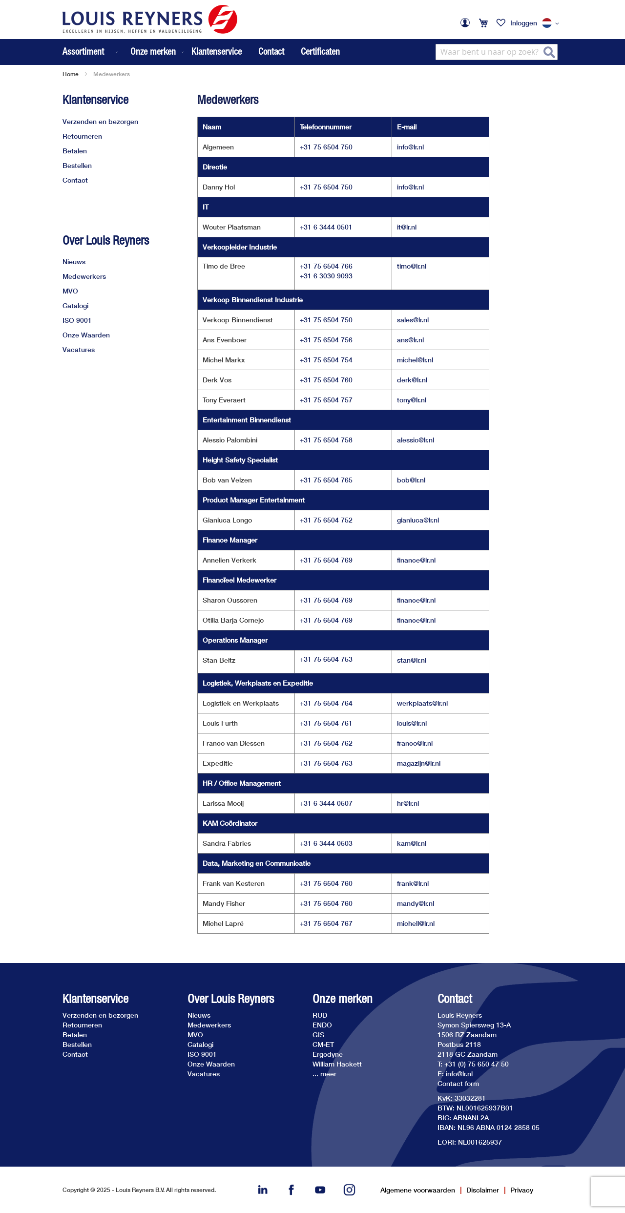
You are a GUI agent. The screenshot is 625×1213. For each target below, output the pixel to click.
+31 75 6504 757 (326, 400)
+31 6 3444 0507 (326, 803)
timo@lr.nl (411, 266)
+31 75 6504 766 (326, 266)
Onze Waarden (86, 335)
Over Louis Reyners (105, 240)
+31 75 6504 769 (326, 560)
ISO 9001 (77, 320)
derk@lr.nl (412, 380)
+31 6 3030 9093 (326, 276)
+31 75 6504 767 (326, 923)
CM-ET (323, 1044)
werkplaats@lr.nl (422, 703)
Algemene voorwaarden (417, 1190)
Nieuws (73, 261)
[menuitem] (91, 52)
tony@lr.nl (411, 400)
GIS (318, 1034)
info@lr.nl (410, 147)
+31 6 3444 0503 (326, 843)
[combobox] (497, 52)
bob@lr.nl (411, 480)
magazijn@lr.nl (418, 763)
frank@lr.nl (413, 883)
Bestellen (77, 165)
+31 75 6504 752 (326, 520)
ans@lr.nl (410, 339)
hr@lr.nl (408, 803)
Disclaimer (482, 1190)
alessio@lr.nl (415, 440)
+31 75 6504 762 (326, 743)
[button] (552, 23)
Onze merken (342, 998)
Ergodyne (327, 1054)
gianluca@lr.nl (418, 520)
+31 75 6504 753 (326, 659)
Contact (271, 51)
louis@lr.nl (412, 723)
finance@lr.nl (416, 560)
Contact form (458, 1083)
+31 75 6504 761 (326, 723)
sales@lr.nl (413, 319)
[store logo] (149, 19)
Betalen (74, 150)
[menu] (124, 52)
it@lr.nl (407, 227)
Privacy (521, 1190)
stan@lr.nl (411, 660)
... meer (324, 1073)
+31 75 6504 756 (326, 339)
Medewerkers (84, 276)
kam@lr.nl (411, 843)
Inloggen (523, 23)
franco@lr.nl (415, 743)
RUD (319, 1015)
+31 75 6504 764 (326, 703)
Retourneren (82, 136)
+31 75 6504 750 (326, 147)
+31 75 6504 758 (326, 440)
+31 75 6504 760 (326, 380)
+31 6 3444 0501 (326, 227)
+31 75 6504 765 (326, 480)
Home (70, 74)
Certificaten (320, 51)
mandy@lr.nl (415, 903)
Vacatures (78, 349)
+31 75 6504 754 (326, 360)
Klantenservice (216, 51)
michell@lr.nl (416, 923)
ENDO (322, 1025)
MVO (70, 291)
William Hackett (337, 1064)
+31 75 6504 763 (326, 763)
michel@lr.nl (415, 360)
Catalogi (75, 305)
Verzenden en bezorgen (100, 121)
